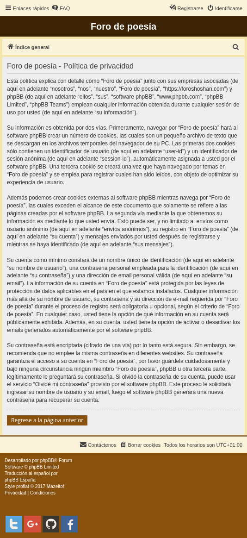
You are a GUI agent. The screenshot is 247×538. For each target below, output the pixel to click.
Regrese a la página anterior (47, 420)
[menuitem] (60, 8)
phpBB (47, 460)
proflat (22, 486)
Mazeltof (55, 486)
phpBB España (20, 479)
